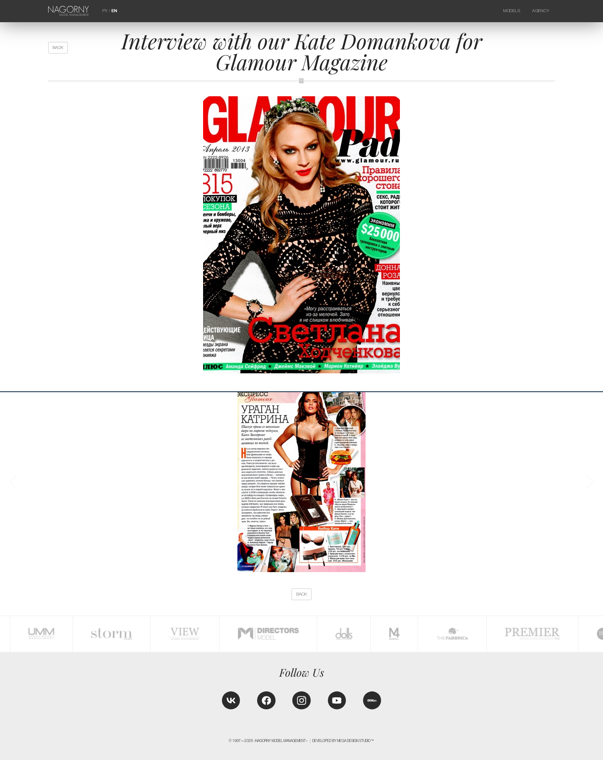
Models (511, 10)
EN (114, 10)
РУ (105, 10)
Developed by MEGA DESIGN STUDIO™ (343, 741)
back (58, 47)
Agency (540, 10)
